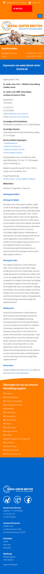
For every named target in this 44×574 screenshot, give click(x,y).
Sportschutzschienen (12, 450)
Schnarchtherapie (11, 446)
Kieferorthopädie (11, 420)
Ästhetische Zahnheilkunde (14, 401)
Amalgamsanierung (11, 431)
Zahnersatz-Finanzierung (13, 454)
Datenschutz (28, 370)
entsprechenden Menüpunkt (19, 373)
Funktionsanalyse (10, 427)
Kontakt (5, 541)
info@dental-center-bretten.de (16, 2)
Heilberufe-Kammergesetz (12, 146)
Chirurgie (8, 423)
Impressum (7, 544)
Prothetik (8, 435)
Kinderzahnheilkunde (12, 397)
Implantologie (9, 408)
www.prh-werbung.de (10, 564)
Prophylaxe (9, 393)
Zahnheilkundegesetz (11, 143)
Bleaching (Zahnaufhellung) (13, 404)
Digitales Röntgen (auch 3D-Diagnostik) (17, 438)
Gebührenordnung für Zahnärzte (14, 149)
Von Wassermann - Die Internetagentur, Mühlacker (19, 179)
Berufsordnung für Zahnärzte (13, 152)
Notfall (19, 8)
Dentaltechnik (9, 442)
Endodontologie (10, 416)
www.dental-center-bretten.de (19, 116)
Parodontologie (10, 412)
